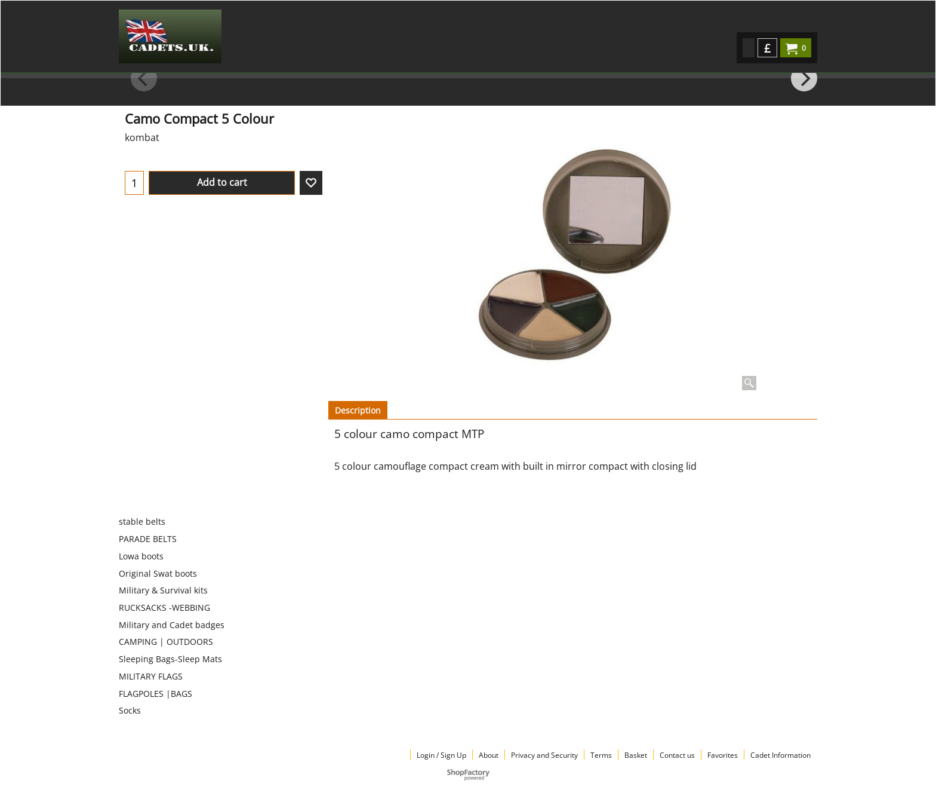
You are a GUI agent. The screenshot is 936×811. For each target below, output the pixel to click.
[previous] (144, 78)
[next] (804, 78)
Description (358, 410)
